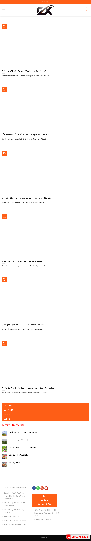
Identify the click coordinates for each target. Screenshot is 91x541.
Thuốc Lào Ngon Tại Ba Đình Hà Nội (23, 432)
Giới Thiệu (8, 406)
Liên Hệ (7, 419)
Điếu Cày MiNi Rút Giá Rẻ (18, 455)
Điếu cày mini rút (15, 463)
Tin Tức (7, 414)
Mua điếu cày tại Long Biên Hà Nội (22, 447)
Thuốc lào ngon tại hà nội (18, 440)
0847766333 (17, 517)
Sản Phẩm (8, 410)
